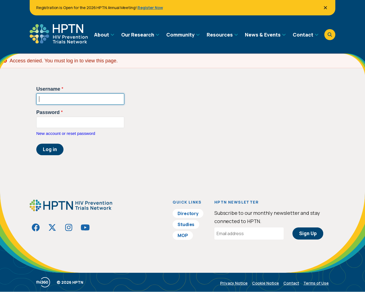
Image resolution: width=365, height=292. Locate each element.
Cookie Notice (265, 283)
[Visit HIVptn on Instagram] (69, 227)
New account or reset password (65, 133)
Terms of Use (316, 283)
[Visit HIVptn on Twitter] (52, 227)
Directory (188, 213)
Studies (186, 224)
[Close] (325, 7)
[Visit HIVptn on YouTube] (85, 227)
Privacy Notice (234, 283)
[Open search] (329, 34)
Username (48, 89)
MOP (183, 235)
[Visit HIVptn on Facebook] (36, 227)
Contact (291, 283)
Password (48, 112)
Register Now (150, 7)
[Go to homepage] (59, 41)
